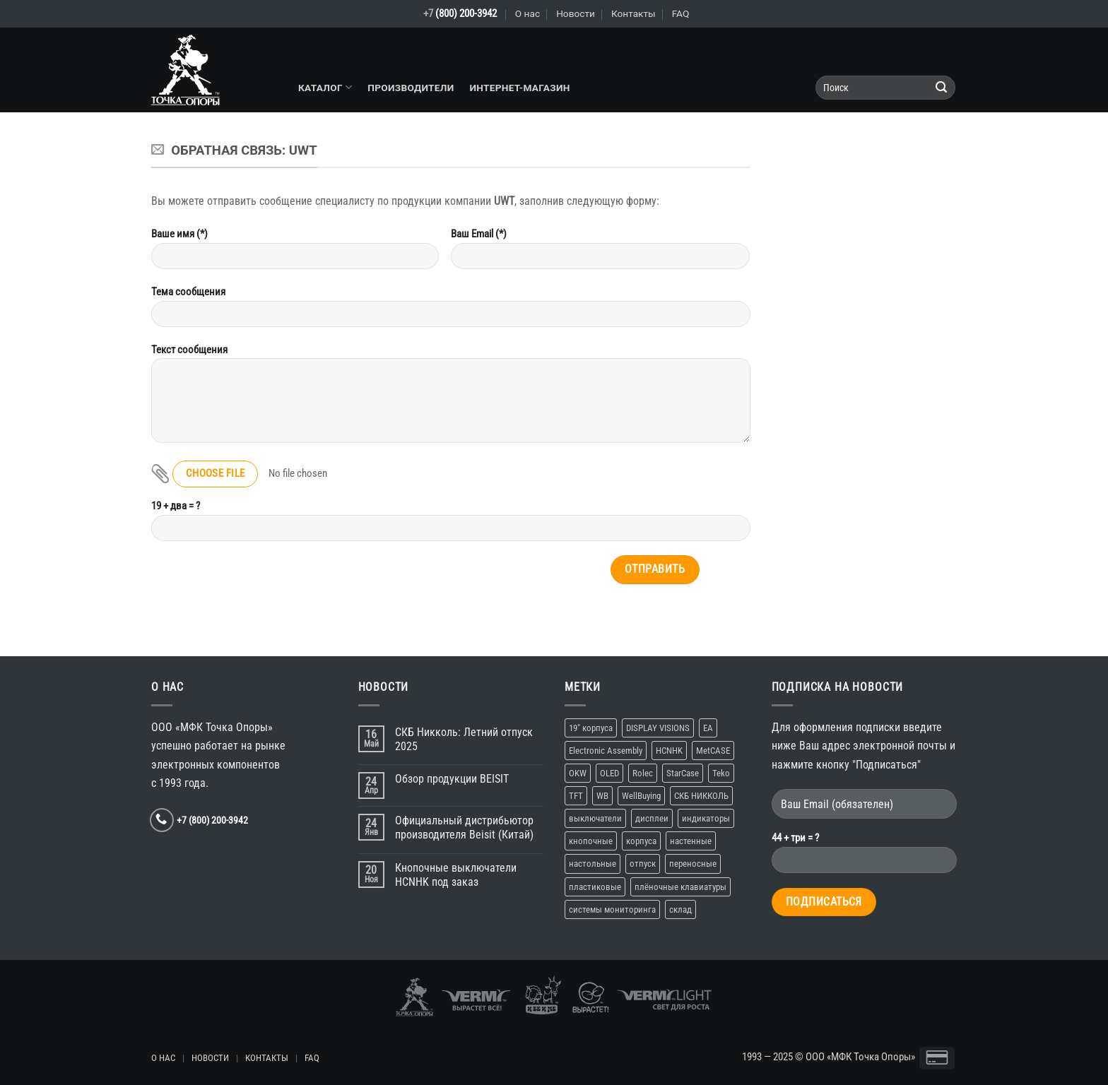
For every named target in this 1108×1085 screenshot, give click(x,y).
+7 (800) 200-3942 (212, 820)
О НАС (163, 1058)
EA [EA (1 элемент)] (708, 728)
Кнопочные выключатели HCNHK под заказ (456, 875)
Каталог (325, 87)
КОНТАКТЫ (266, 1058)
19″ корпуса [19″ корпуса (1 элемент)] (591, 728)
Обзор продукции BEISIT (452, 778)
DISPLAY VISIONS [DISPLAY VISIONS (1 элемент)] (658, 728)
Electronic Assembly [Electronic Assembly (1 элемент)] (605, 750)
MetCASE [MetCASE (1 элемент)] (713, 750)
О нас (527, 13)
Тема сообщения (450, 311)
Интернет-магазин (519, 87)
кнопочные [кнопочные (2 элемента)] (591, 841)
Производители (410, 87)
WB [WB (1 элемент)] (602, 795)
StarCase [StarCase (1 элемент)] (682, 773)
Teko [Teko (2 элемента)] (721, 773)
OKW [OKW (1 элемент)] (578, 773)
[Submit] (941, 88)
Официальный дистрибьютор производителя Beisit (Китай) (464, 827)
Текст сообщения (450, 398)
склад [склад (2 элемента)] (680, 909)
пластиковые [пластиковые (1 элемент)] (595, 887)
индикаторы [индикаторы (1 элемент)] (706, 818)
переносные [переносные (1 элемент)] (693, 863)
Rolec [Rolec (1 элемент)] (642, 773)
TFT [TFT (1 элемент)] (576, 795)
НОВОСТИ (210, 1058)
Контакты (633, 13)
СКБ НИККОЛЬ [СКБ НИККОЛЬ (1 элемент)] (701, 795)
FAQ (681, 13)
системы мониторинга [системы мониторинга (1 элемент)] (612, 909)
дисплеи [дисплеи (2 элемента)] (651, 818)
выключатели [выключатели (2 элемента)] (595, 818)
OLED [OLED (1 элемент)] (609, 773)
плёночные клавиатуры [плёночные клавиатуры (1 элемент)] (680, 887)
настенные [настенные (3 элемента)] (691, 841)
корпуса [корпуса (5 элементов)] (641, 841)
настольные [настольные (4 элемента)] (592, 863)
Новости (575, 13)
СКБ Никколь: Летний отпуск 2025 (464, 739)
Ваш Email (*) (600, 253)
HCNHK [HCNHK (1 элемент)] (669, 750)
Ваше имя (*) (295, 253)
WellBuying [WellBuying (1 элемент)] (641, 795)
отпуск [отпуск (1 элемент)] (643, 863)
